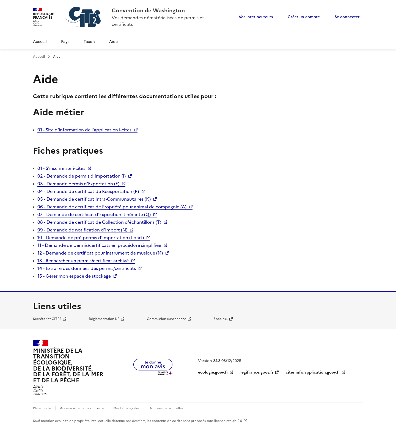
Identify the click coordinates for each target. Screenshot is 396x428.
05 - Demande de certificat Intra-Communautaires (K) (94, 199)
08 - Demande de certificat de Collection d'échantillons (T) (99, 222)
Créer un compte (304, 17)
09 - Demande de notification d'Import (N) (82, 230)
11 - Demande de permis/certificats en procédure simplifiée (99, 245)
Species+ (221, 318)
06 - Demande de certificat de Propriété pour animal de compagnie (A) (111, 206)
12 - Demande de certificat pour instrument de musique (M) (100, 253)
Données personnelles (165, 408)
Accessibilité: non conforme (82, 408)
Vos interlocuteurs (256, 17)
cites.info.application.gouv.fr (313, 372)
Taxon (89, 42)
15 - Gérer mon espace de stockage (74, 276)
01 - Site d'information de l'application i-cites (84, 129)
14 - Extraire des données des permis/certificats (86, 268)
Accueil (40, 42)
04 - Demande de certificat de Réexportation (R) (88, 191)
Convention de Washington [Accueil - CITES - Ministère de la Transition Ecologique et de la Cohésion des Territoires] (148, 10)
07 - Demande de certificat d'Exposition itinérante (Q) (94, 214)
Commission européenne (166, 318)
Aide (113, 42)
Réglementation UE (104, 318)
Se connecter (347, 17)
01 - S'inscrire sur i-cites (61, 168)
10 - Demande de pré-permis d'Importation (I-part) (90, 237)
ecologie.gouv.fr (213, 372)
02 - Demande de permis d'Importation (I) (81, 176)
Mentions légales (126, 408)
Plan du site (42, 408)
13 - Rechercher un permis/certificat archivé (83, 260)
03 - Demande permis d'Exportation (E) (78, 183)
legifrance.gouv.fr (257, 372)
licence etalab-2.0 (228, 420)
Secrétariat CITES (47, 318)
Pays (65, 42)
